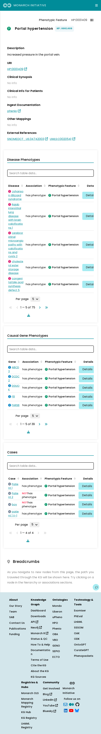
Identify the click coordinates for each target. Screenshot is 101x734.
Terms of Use (39, 660)
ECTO (56, 657)
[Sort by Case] (17, 478)
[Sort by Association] (44, 185)
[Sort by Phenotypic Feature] (78, 185)
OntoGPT (80, 644)
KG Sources (38, 677)
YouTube (50, 705)
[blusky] (77, 710)
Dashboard (38, 610)
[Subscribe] (65, 704)
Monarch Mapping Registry (27, 702)
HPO (55, 623)
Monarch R (39, 633)
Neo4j (36, 627)
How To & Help (40, 644)
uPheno (57, 617)
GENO (56, 645)
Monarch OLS (30, 693)
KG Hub (26, 712)
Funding (14, 634)
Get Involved (51, 688)
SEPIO (56, 651)
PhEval (78, 616)
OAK (77, 633)
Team (13, 611)
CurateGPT (81, 650)
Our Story (15, 606)
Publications (17, 628)
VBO (55, 640)
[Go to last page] (45, 307)
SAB (11, 617)
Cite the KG (38, 665)
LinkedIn (50, 700)
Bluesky (49, 711)
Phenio (56, 628)
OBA (55, 634)
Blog (47, 694)
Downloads (38, 616)
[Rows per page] (35, 299)
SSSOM (78, 627)
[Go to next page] (39, 307)
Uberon (57, 611)
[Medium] (71, 704)
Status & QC (39, 639)
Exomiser (80, 610)
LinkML (78, 622)
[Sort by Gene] (18, 361)
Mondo (57, 606)
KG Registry (29, 718)
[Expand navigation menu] (96, 5)
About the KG (40, 671)
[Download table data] (28, 315)
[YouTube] (71, 710)
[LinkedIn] (66, 710)
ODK (77, 639)
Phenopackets (83, 656)
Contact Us (17, 623)
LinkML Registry (26, 725)
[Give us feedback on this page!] (96, 587)
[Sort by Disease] (21, 185)
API (34, 622)
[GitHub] (77, 704)
